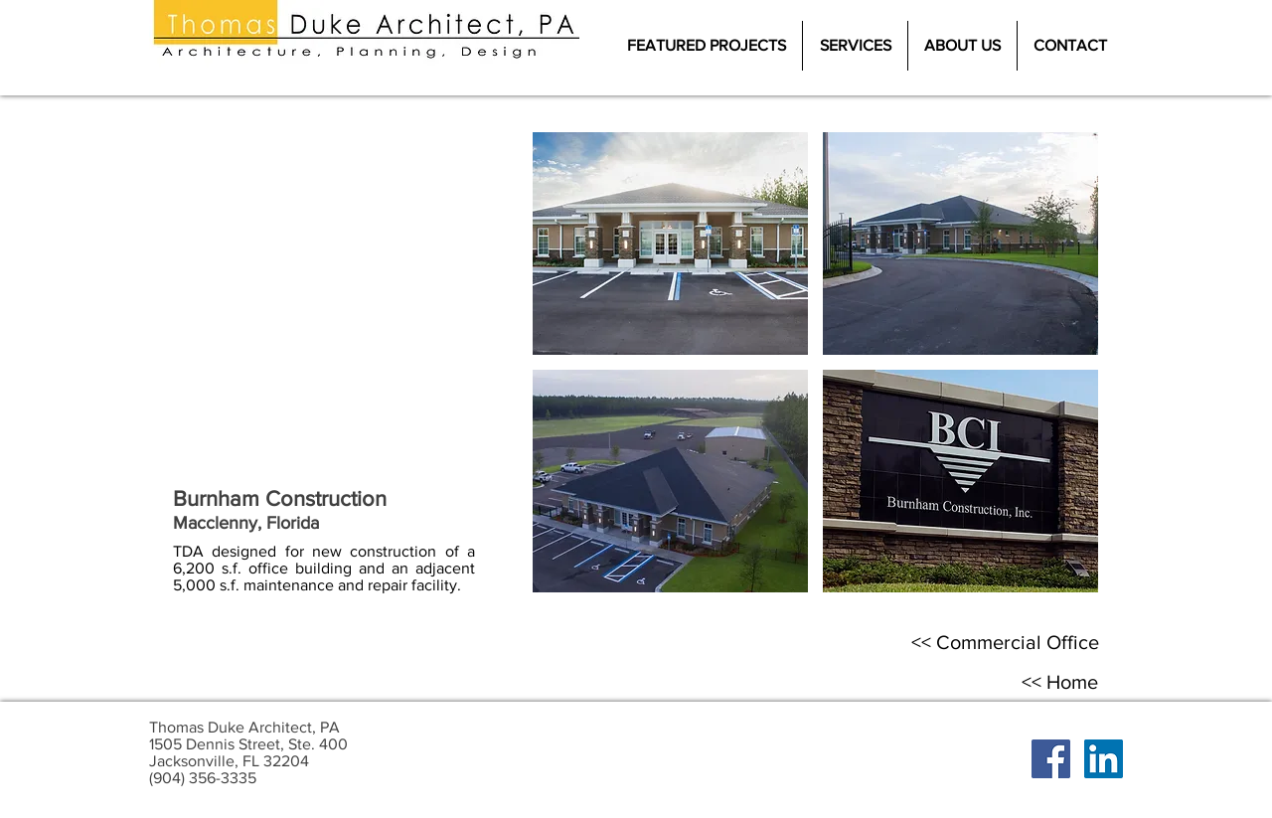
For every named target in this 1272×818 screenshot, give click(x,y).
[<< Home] (1059, 682)
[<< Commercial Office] (1005, 642)
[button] (670, 243)
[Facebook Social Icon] (1051, 758)
